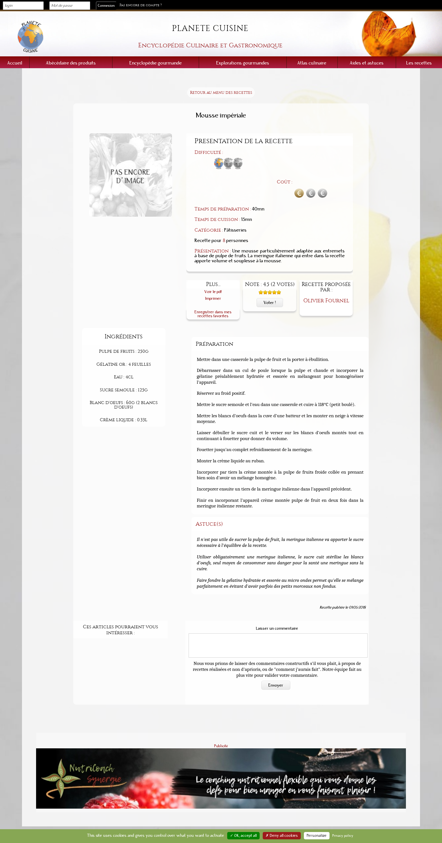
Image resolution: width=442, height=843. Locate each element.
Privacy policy (342, 836)
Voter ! (270, 273)
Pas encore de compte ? (141, 5)
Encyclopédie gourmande (155, 63)
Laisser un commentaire (277, 599)
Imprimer (213, 269)
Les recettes (419, 63)
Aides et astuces (367, 63)
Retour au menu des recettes (221, 92)
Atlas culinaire (311, 63)
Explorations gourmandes (242, 63)
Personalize (317, 835)
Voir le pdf (213, 262)
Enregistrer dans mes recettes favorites (213, 284)
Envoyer (275, 655)
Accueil (14, 63)
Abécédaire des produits (71, 63)
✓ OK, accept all (243, 835)
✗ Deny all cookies (282, 835)
